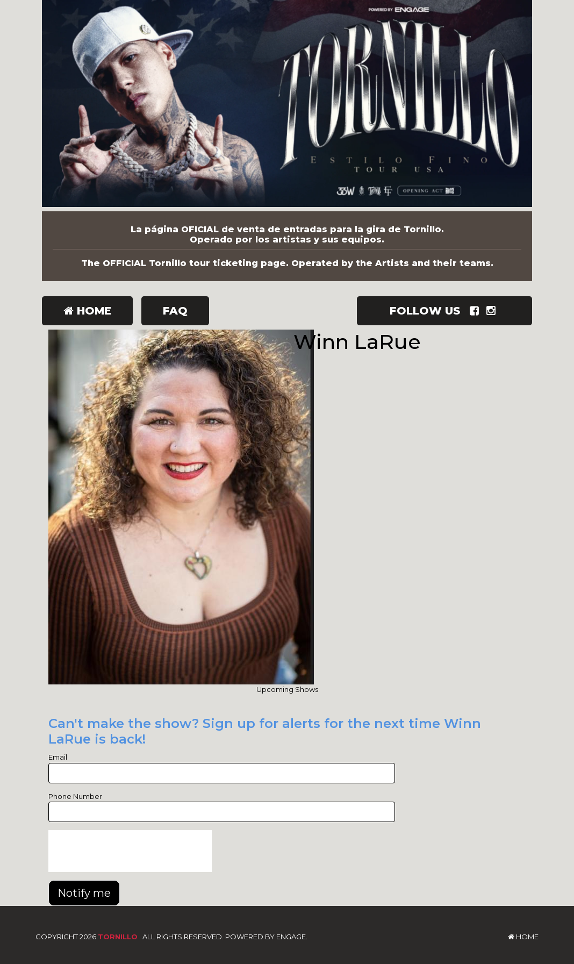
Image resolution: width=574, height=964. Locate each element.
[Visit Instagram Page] (493, 310)
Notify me (84, 893)
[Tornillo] (287, 105)
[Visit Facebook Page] (476, 310)
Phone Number (75, 796)
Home (87, 310)
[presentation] (130, 851)
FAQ (175, 310)
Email (57, 757)
